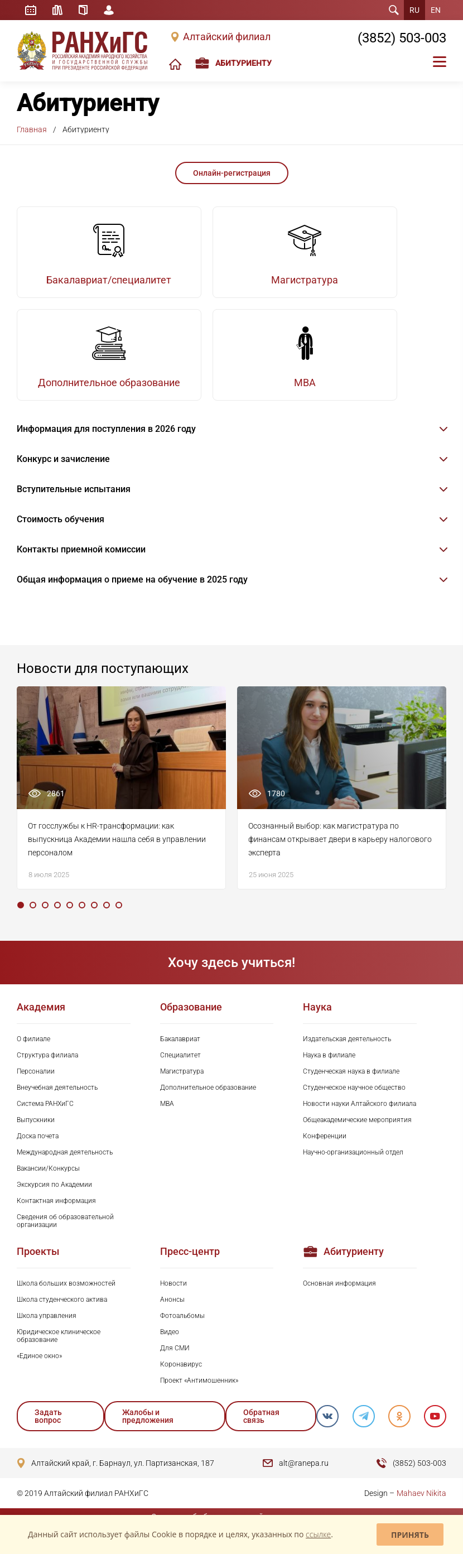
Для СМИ (175, 1360)
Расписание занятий (31, 10)
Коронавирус (181, 1376)
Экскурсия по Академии (54, 1197)
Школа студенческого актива (62, 1312)
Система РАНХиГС (45, 1116)
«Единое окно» (39, 1368)
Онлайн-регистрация (232, 173)
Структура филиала (47, 1067)
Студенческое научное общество (354, 1100)
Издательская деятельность (347, 1051)
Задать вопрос (48, 1428)
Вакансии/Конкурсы (48, 1181)
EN (436, 10)
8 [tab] (106, 917)
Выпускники (36, 1132)
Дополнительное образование (208, 1100)
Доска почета (38, 1148)
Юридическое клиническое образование (58, 1348)
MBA (167, 1116)
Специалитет (180, 1067)
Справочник (84, 10)
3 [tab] (45, 917)
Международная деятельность (65, 1164)
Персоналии (36, 1084)
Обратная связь (260, 1428)
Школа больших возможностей (66, 1296)
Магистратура (182, 1084)
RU (414, 10)
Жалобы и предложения (147, 1428)
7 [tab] (94, 917)
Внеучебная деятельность (57, 1100)
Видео (169, 1344)
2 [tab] (33, 917)
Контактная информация (56, 1213)
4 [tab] (57, 917)
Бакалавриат (180, 1051)
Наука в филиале (329, 1067)
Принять (410, 1534)
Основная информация (339, 1296)
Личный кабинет (110, 10)
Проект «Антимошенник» (199, 1393)
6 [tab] (82, 917)
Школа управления (46, 1328)
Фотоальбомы (182, 1328)
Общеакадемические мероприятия (357, 1132)
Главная (32, 129)
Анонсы (172, 1312)
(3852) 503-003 (402, 38)
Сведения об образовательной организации (65, 1233)
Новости (173, 1296)
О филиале (33, 1051)
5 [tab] (69, 917)
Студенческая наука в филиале (351, 1084)
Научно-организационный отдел (353, 1164)
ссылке (318, 1534)
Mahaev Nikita (421, 1505)
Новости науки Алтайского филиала (359, 1116)
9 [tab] (118, 917)
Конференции (324, 1148)
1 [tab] (20, 917)
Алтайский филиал (227, 36)
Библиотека (58, 10)
